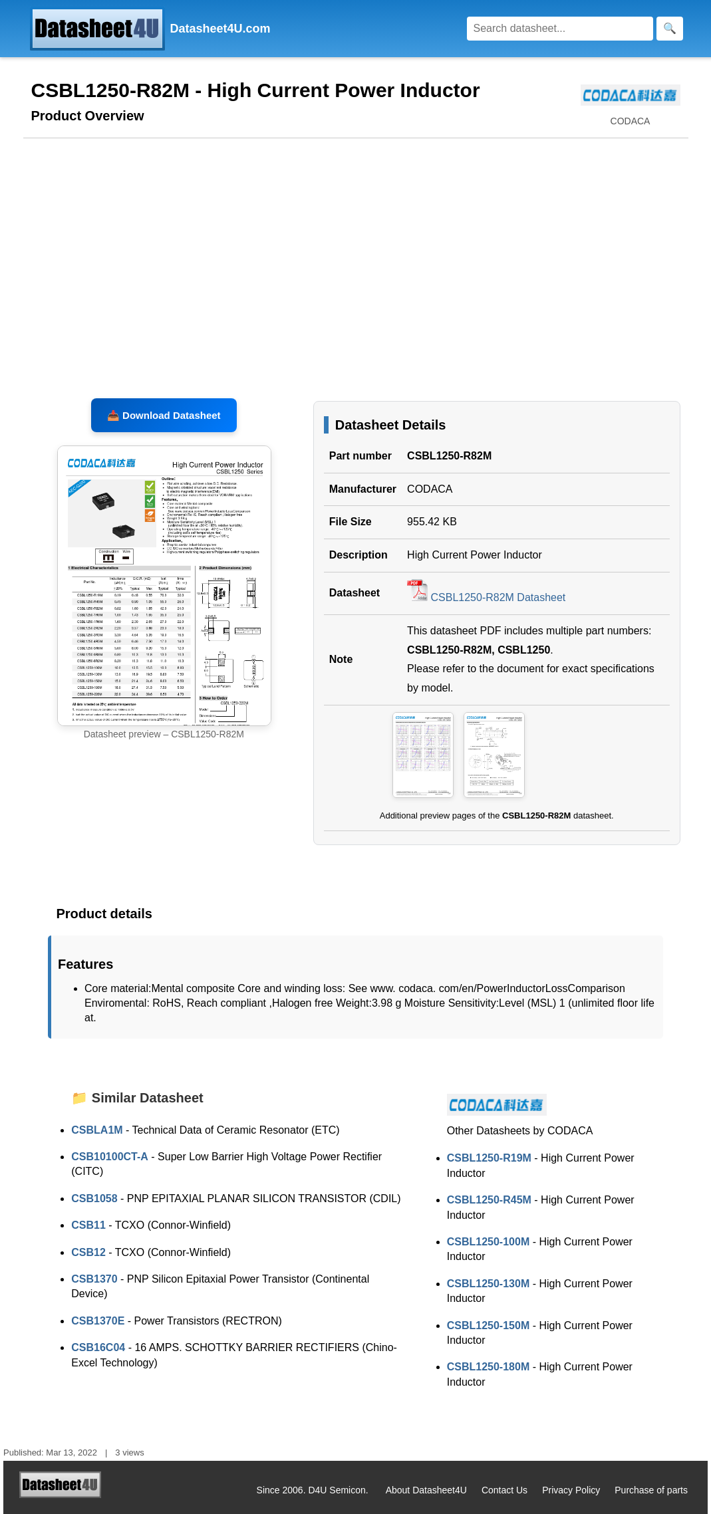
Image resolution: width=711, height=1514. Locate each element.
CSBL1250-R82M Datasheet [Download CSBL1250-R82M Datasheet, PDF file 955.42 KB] (486, 597)
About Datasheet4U (426, 1490)
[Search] (560, 29)
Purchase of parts (651, 1490)
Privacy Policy (571, 1490)
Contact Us (504, 1490)
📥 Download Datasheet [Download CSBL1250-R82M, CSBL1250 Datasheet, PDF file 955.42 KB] (164, 415)
